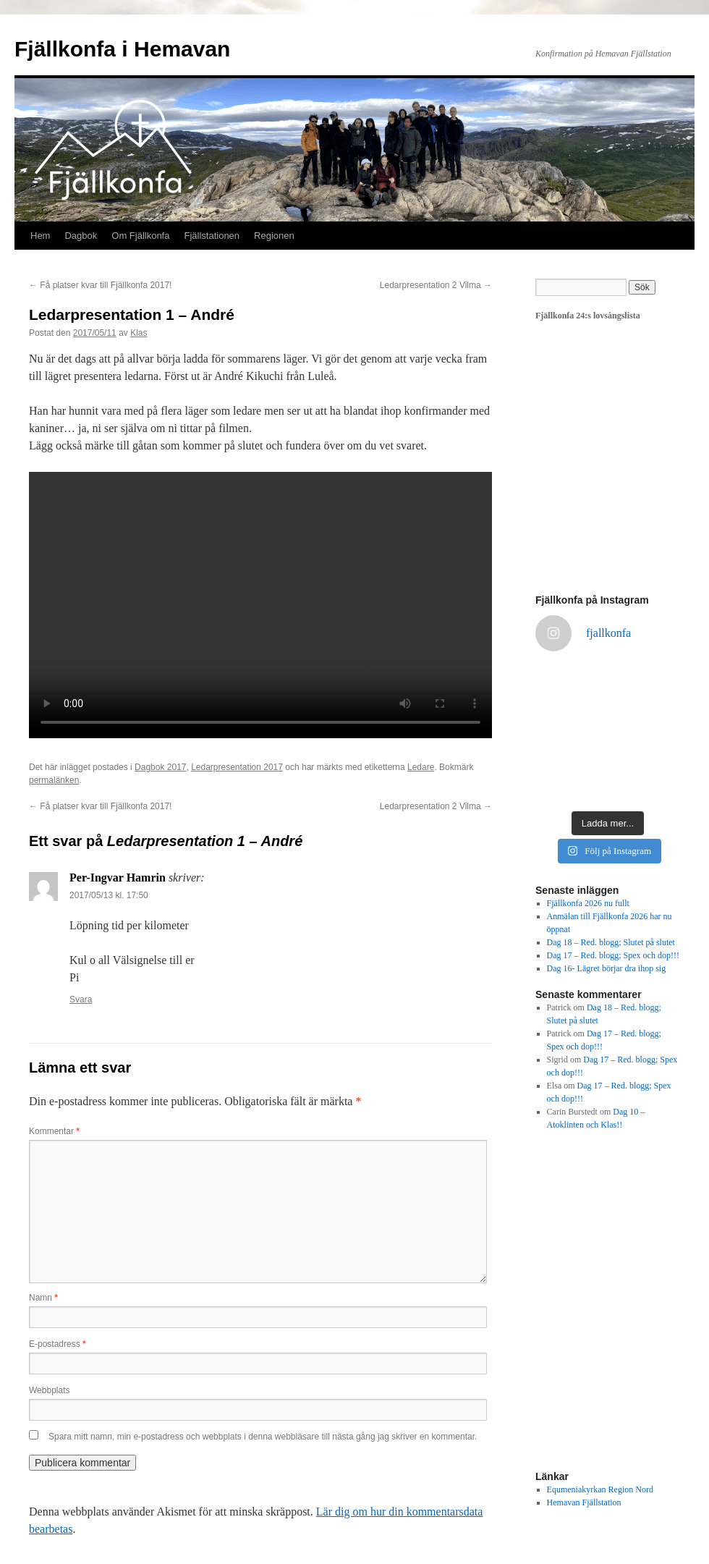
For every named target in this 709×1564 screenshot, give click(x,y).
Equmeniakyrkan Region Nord (600, 1489)
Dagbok (80, 235)
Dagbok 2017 (160, 767)
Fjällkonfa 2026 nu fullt (588, 903)
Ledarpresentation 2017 (237, 767)
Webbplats (49, 1390)
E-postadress (57, 1344)
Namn (43, 1298)
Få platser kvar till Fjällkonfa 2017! (100, 285)
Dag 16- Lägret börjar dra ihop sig (606, 968)
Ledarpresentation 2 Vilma (436, 285)
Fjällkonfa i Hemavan (122, 49)
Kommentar (54, 1131)
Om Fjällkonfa (140, 235)
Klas (138, 333)
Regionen (274, 235)
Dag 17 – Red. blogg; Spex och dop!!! (613, 955)
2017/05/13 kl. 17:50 (108, 895)
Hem (40, 235)
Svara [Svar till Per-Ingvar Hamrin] (80, 999)
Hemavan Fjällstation (584, 1502)
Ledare (420, 767)
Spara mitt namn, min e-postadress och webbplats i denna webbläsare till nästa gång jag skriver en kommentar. (262, 1437)
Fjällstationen (211, 235)
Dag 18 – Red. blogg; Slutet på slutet (611, 942)
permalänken (54, 780)
